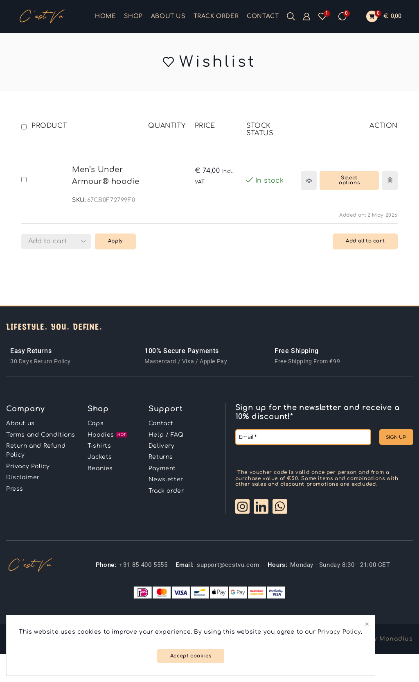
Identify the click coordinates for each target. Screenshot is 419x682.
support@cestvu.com (228, 565)
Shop (133, 16)
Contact (263, 16)
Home (105, 16)
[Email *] (303, 437)
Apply (115, 241)
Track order (216, 16)
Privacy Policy (339, 632)
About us (168, 16)
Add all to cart (365, 241)
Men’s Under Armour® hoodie (105, 175)
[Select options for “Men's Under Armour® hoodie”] (349, 180)
